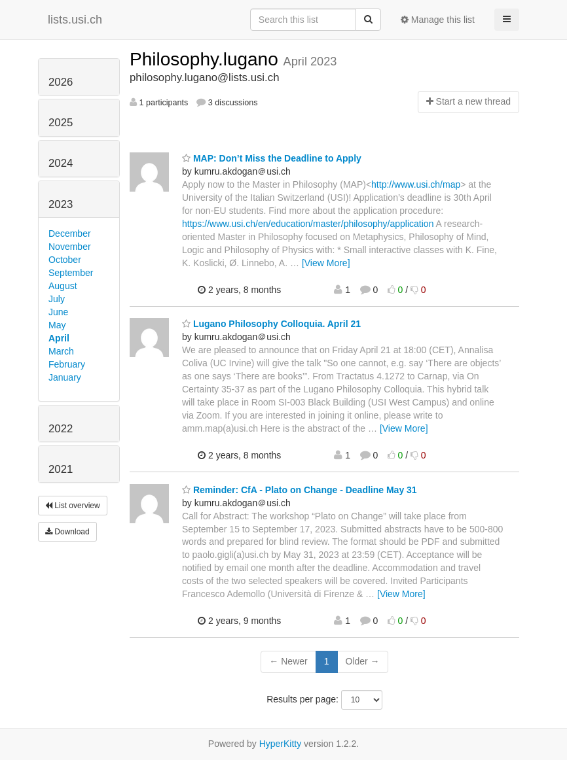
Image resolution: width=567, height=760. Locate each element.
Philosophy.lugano (207, 59)
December (69, 233)
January (64, 377)
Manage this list (438, 19)
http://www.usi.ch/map (415, 184)
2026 (60, 82)
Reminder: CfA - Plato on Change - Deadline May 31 (299, 490)
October (64, 259)
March (61, 351)
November (69, 246)
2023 (60, 204)
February (66, 364)
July (56, 299)
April (58, 338)
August (62, 286)
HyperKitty (280, 743)
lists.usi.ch (75, 19)
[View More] (326, 263)
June (58, 312)
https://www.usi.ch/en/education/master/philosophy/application (307, 223)
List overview (72, 505)
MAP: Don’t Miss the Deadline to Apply (271, 158)
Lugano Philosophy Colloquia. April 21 (271, 324)
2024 (60, 163)
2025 (60, 122)
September (70, 273)
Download (67, 531)
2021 (60, 469)
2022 (60, 429)
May (56, 325)
